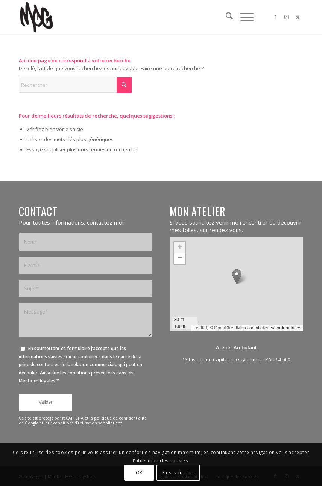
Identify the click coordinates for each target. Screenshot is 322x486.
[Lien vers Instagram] (286, 17)
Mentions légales (37, 380)
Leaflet (200, 328)
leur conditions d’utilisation (70, 423)
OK (139, 472)
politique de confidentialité (120, 418)
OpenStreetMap (230, 328)
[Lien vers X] (297, 17)
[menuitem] (225, 17)
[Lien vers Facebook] (275, 17)
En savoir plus (178, 472)
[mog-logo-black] (36, 17)
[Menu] (243, 17)
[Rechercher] (225, 17)
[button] (237, 276)
